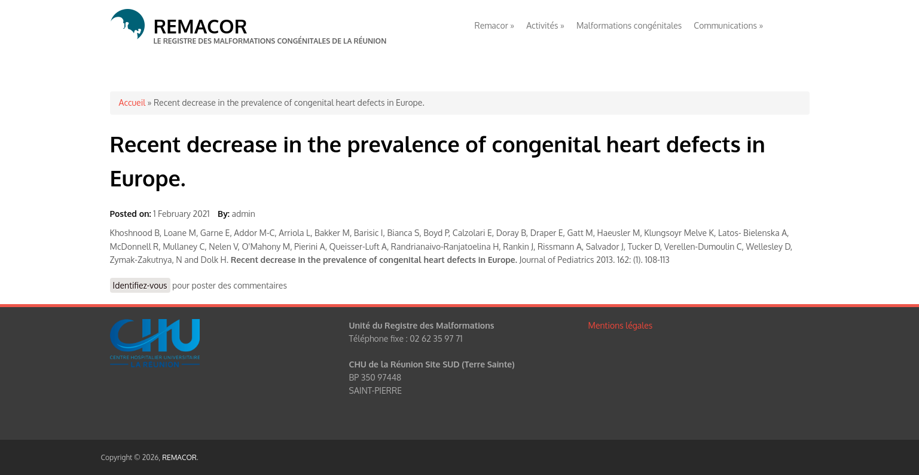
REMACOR (201, 26)
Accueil (132, 102)
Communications (728, 25)
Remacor (495, 25)
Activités (545, 25)
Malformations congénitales (629, 25)
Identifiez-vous (140, 285)
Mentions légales (620, 325)
